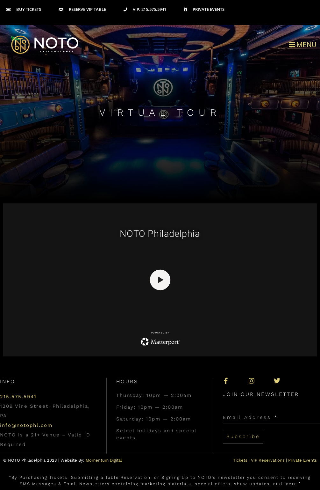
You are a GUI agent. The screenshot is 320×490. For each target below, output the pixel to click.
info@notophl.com (26, 425)
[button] (240, 45)
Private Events (302, 460)
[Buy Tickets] (32, 9)
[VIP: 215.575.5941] (154, 9)
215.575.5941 (18, 396)
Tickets (240, 460)
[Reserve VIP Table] (91, 9)
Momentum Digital (104, 460)
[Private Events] (213, 9)
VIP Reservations (268, 460)
